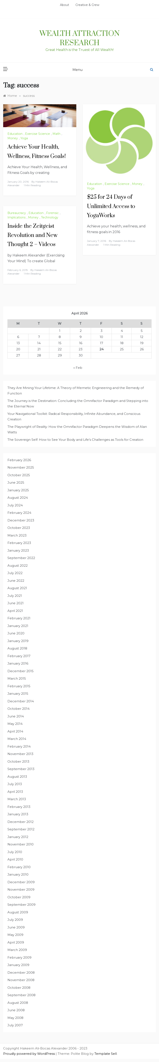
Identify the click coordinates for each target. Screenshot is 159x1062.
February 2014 (19, 746)
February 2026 (19, 460)
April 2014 (15, 731)
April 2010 (15, 859)
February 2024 (19, 513)
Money (12, 138)
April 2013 (15, 792)
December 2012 (20, 822)
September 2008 (21, 995)
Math (56, 134)
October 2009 (18, 897)
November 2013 (20, 754)
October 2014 (18, 709)
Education (15, 134)
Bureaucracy (16, 213)
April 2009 (15, 942)
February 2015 (18, 686)
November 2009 (20, 889)
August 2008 (17, 1003)
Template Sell (105, 1054)
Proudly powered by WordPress (29, 1054)
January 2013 (17, 814)
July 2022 (15, 573)
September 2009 (21, 905)
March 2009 (17, 950)
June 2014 (15, 716)
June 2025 (15, 482)
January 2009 (18, 965)
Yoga (24, 138)
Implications (16, 217)
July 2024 (15, 505)
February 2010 (19, 867)
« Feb (77, 368)
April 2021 (15, 611)
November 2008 (20, 980)
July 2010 (14, 852)
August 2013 (17, 777)
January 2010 (17, 874)
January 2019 (17, 641)
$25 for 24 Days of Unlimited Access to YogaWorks (111, 206)
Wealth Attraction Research (80, 38)
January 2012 (17, 837)
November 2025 (20, 467)
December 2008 (21, 972)
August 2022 (17, 565)
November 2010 (20, 844)
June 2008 (16, 1010)
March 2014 (16, 739)
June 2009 (16, 927)
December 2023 (20, 520)
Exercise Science (37, 134)
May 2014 (15, 724)
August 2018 (17, 648)
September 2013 (20, 769)
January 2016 (17, 663)
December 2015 (20, 671)
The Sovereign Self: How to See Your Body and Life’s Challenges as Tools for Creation (75, 440)
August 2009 (17, 912)
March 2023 (17, 535)
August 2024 (17, 498)
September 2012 (20, 829)
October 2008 (18, 988)
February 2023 (19, 543)
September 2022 (21, 558)
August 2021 (17, 588)
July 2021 (14, 596)
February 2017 (18, 656)
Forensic (52, 213)
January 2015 (17, 694)
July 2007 (15, 1025)
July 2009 (15, 920)
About (64, 5)
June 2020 (15, 633)
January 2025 (18, 490)
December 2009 (21, 882)
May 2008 (15, 1018)
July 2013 (14, 784)
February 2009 (19, 957)
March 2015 (16, 678)
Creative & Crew (87, 5)
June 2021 (15, 603)
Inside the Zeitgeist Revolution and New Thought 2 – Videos (32, 235)
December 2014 (20, 701)
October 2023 (18, 528)
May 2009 (15, 935)
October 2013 (18, 761)
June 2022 (15, 581)
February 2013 (18, 807)
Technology (49, 217)
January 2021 (17, 626)
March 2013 (16, 799)
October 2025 (18, 475)
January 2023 (18, 550)
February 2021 (18, 618)
